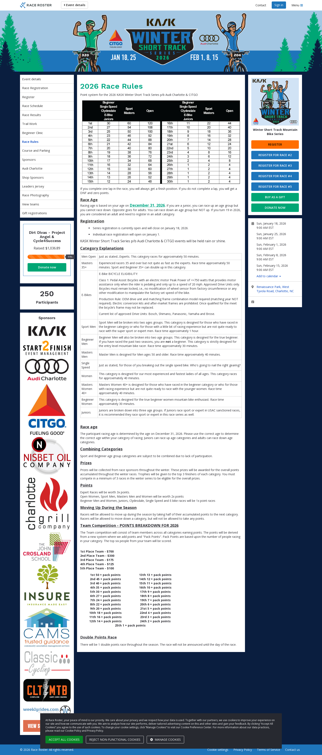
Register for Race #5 (275, 187)
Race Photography (35, 195)
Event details (74, 5)
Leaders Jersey (33, 186)
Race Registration (35, 88)
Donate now (47, 267)
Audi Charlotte (32, 168)
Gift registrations (34, 213)
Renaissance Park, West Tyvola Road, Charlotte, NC (275, 289)
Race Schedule (32, 106)
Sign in (278, 5)
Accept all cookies (64, 740)
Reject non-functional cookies (114, 740)
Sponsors (29, 159)
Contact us (292, 750)
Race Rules (30, 141)
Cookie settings (217, 750)
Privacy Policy (242, 750)
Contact (260, 5)
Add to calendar (269, 276)
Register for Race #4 (275, 176)
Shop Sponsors (33, 177)
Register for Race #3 (275, 165)
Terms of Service (268, 750)
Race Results (31, 115)
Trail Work (29, 124)
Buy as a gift (275, 197)
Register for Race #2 (275, 155)
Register (28, 97)
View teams (30, 204)
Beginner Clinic (32, 133)
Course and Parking (36, 150)
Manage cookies (165, 740)
